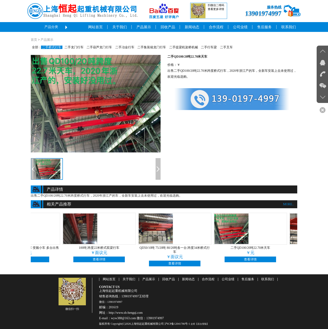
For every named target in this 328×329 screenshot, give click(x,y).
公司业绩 (228, 279)
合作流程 (208, 279)
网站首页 (109, 279)
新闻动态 (188, 279)
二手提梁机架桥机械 (183, 47)
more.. (288, 204)
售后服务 (247, 279)
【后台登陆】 (202, 324)
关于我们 (129, 279)
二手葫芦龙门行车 (99, 47)
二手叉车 (226, 47)
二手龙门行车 (74, 47)
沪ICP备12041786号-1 (177, 323)
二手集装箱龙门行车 (151, 47)
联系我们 (267, 279)
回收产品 (168, 279)
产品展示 (47, 39)
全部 (35, 47)
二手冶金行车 (124, 47)
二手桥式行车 (51, 47)
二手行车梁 (209, 47)
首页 (34, 39)
